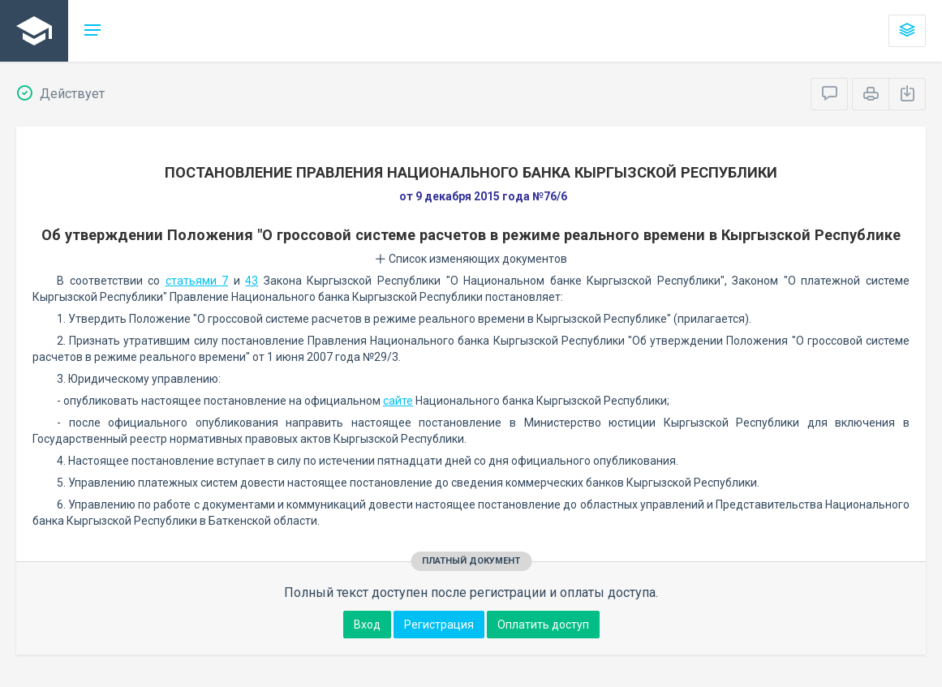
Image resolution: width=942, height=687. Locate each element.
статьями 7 (197, 280)
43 (251, 280)
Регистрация (439, 624)
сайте (398, 400)
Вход (367, 624)
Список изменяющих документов (471, 258)
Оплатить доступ (543, 624)
